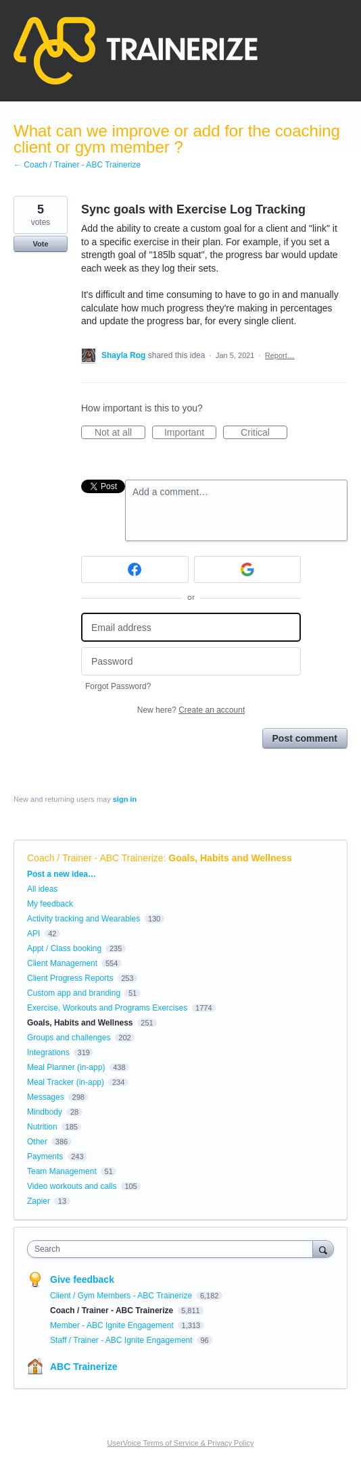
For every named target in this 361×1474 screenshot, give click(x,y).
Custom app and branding (73, 993)
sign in (125, 799)
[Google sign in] (248, 569)
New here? (191, 710)
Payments (45, 1156)
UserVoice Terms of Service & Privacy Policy (180, 1443)
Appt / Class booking (64, 948)
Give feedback (82, 1279)
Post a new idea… (61, 874)
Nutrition (42, 1127)
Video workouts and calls (72, 1186)
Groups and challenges (68, 1037)
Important (190, 433)
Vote (40, 244)
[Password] (191, 661)
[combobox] (173, 1249)
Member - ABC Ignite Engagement (113, 1325)
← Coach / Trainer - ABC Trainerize (77, 165)
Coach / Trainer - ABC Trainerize (95, 858)
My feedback (50, 904)
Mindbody (44, 1112)
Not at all (120, 433)
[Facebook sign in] (135, 569)
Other (37, 1141)
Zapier (38, 1201)
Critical (264, 433)
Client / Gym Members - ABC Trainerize (122, 1295)
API (33, 933)
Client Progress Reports (70, 978)
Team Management (62, 1171)
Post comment (304, 738)
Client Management (62, 963)
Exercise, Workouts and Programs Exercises (107, 1008)
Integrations (48, 1052)
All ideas (42, 889)
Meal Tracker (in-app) (65, 1082)
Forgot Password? (118, 686)
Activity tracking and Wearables (83, 918)
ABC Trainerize (84, 1366)
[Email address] (191, 627)
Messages (45, 1097)
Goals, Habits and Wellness (230, 858)
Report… (280, 355)
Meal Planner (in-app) (66, 1067)
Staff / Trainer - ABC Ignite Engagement (122, 1340)
